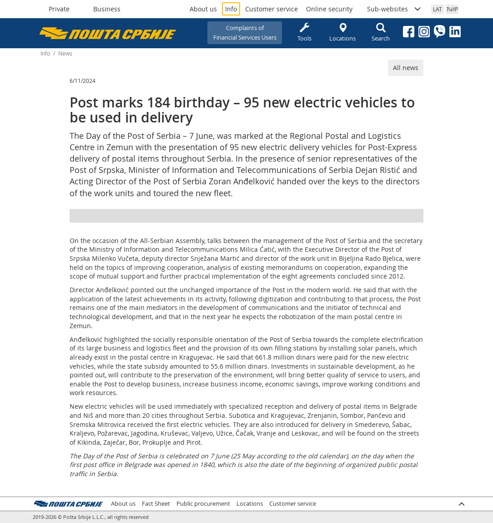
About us (203, 9)
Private (59, 9)
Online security (329, 9)
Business (107, 9)
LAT (437, 9)
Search (381, 32)
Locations (342, 32)
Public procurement (203, 504)
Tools (304, 32)
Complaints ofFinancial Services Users (245, 32)
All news (405, 67)
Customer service (271, 9)
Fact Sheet (156, 504)
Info (231, 9)
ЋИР (452, 9)
